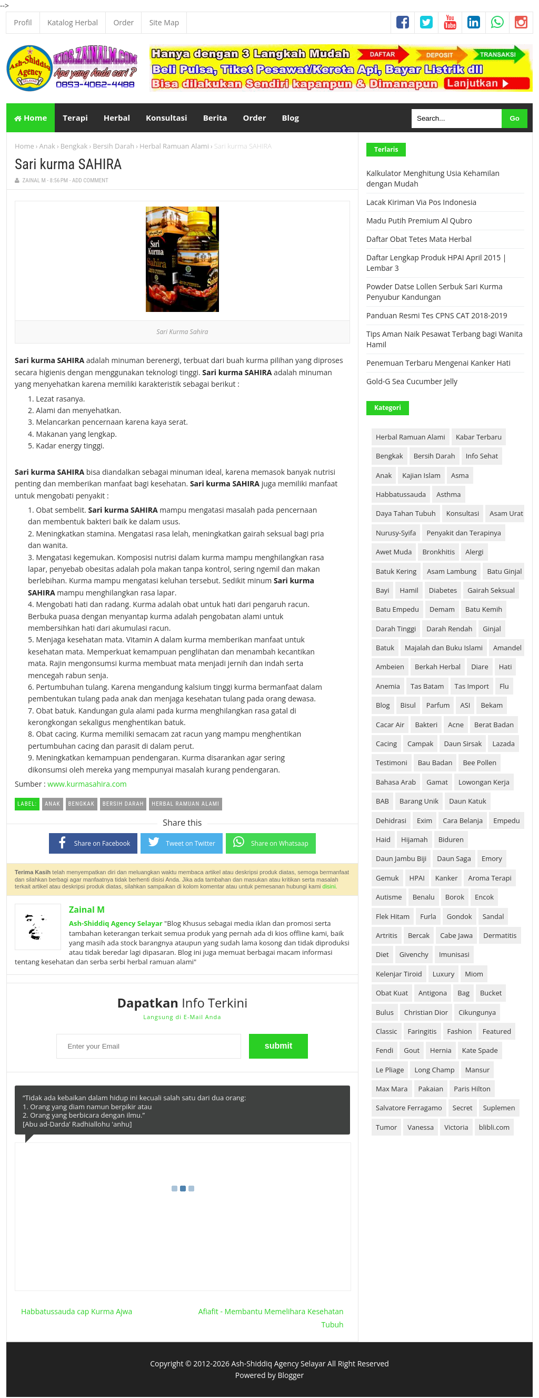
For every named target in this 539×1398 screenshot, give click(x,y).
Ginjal (492, 629)
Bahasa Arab (396, 783)
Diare (479, 667)
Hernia (441, 1051)
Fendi (384, 1051)
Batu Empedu (397, 610)
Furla (428, 917)
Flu (504, 687)
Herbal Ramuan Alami (174, 147)
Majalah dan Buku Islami (444, 648)
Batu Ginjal (504, 571)
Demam (442, 610)
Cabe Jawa (456, 936)
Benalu (424, 898)
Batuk (385, 648)
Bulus (385, 1013)
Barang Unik (419, 802)
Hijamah (414, 840)
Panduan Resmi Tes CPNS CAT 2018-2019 (436, 316)
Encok (484, 898)
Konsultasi (463, 514)
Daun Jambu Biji (401, 859)
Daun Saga (454, 859)
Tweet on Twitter (181, 843)
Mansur (477, 1070)
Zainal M (87, 910)
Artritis (386, 936)
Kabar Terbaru (479, 438)
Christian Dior (426, 1013)
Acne (456, 725)
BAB (382, 802)
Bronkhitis (438, 553)
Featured (497, 1032)
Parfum (438, 706)
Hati (505, 667)
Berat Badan (494, 725)
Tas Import (472, 687)
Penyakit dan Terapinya (463, 534)
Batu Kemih (483, 610)
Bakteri (426, 725)
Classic (386, 1032)
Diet (382, 955)
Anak (47, 147)
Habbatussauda (401, 495)
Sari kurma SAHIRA (68, 165)
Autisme (389, 898)
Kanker (446, 879)
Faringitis (422, 1032)
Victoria (456, 1128)
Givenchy (414, 955)
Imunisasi (454, 955)
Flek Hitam (393, 917)
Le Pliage (390, 1070)
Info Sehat (482, 457)
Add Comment (90, 181)
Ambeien (390, 667)
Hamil (409, 591)
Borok (454, 898)
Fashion (459, 1032)
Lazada (503, 744)
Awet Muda (394, 553)
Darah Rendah (449, 629)
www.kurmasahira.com (86, 785)
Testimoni (391, 763)
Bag (463, 994)
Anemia (388, 687)
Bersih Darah (113, 147)
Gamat (437, 783)
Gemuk (387, 879)
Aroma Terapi (489, 879)
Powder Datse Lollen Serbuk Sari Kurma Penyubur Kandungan (434, 292)
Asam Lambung (451, 571)
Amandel (507, 648)
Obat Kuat (392, 994)
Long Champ (434, 1070)
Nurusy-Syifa (396, 534)
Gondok (459, 917)
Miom (474, 975)
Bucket (491, 994)
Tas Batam (427, 687)
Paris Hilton (472, 1089)
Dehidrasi (391, 821)
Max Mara (392, 1089)
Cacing (386, 744)
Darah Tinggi (396, 629)
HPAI (417, 879)
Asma (460, 476)
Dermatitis (499, 936)
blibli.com (494, 1128)
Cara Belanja (463, 821)
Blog (383, 706)
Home (30, 118)
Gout (412, 1051)
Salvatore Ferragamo (409, 1108)
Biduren (451, 840)
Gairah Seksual (491, 591)
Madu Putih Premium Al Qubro (419, 222)
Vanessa (420, 1128)
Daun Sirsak (463, 744)
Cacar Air (390, 725)
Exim (424, 821)
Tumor (386, 1128)
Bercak (419, 936)
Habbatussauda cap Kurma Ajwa (76, 1312)
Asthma (448, 495)
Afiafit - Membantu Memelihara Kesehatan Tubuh (271, 1318)
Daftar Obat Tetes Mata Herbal (419, 240)
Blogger (290, 1376)
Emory (492, 859)
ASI (465, 706)
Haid (383, 840)
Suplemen (499, 1108)
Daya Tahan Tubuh (406, 514)
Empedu (506, 821)
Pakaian (431, 1089)
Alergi (474, 553)
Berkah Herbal (438, 667)
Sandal (493, 917)
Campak (420, 744)
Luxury (443, 975)
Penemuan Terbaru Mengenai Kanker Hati (438, 364)
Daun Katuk (467, 802)
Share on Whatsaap (270, 843)
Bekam (492, 706)
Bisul (408, 706)
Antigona (432, 994)
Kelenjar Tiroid (399, 975)
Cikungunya (477, 1013)
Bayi (382, 591)
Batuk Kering (396, 571)
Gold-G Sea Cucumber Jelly (411, 382)
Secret (463, 1108)
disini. (330, 887)
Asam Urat (506, 514)
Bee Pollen (479, 763)
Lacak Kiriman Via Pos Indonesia (421, 203)
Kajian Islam (421, 476)
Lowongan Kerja (484, 783)
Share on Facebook (93, 843)
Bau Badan (435, 763)
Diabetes (443, 591)
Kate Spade (480, 1051)
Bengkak (74, 147)
